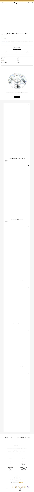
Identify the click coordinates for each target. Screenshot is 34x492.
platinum (19, 43)
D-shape (14, 43)
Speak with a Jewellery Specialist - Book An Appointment (17, 0)
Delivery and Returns (23, 463)
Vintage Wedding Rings (23, 469)
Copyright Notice (10, 470)
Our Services (23, 464)
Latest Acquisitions (10, 467)
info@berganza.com (17, 450)
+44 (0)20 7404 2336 (24, 447)
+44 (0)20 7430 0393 (15, 447)
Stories (10, 469)
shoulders (2, 43)
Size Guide (2, 60)
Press (10, 463)
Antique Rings (23, 468)
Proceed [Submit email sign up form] (21, 482)
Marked (17, 43)
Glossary (10, 468)
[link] (17, 131)
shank (15, 43)
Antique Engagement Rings (23, 467)
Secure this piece (17, 49)
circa (22, 43)
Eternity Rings (23, 470)
